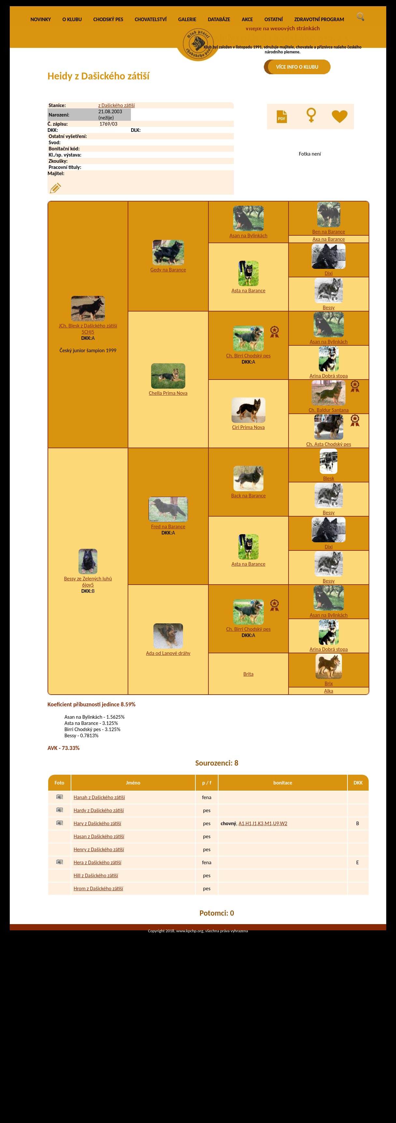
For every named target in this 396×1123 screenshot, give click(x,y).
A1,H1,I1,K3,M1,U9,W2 (263, 914)
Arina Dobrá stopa (329, 467)
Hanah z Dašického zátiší (99, 888)
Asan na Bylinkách (248, 326)
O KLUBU (72, 110)
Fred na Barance (168, 617)
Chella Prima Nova (168, 483)
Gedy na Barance (168, 360)
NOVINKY (41, 110)
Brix (329, 774)
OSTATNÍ (273, 110)
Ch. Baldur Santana (329, 501)
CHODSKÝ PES (108, 110)
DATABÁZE (219, 110)
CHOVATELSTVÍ (151, 110)
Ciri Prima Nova (248, 518)
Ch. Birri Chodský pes (248, 446)
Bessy (328, 398)
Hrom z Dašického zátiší (98, 979)
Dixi (328, 364)
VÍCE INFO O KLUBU (297, 67)
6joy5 (88, 675)
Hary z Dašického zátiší (97, 914)
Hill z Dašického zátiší (96, 966)
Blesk (328, 569)
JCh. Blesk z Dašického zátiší (88, 416)
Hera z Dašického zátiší (97, 953)
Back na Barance (248, 586)
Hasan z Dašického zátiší (99, 927)
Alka (328, 782)
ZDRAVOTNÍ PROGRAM (319, 110)
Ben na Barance (328, 322)
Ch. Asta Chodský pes (328, 535)
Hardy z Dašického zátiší (99, 901)
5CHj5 (88, 422)
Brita (249, 764)
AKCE (247, 110)
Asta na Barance (248, 381)
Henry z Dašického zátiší (99, 940)
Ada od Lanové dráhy (168, 744)
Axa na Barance (329, 330)
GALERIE (187, 110)
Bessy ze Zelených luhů (88, 669)
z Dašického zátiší (116, 196)
